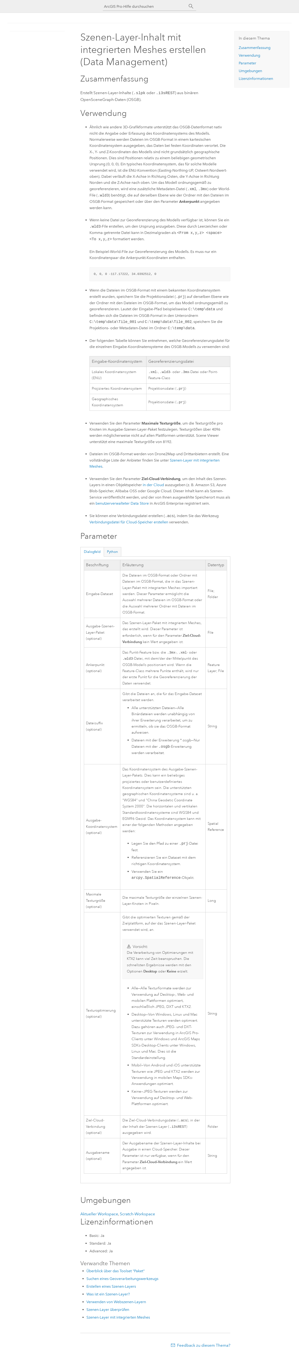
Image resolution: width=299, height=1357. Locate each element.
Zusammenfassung (255, 47)
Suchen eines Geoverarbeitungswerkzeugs (122, 1281)
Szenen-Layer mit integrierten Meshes (118, 1319)
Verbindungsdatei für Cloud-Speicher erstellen (128, 522)
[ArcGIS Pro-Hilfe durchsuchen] (145, 6)
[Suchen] (191, 6)
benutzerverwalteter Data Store (122, 504)
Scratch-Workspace (137, 1216)
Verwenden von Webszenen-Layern (116, 1304)
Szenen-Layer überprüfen (107, 1312)
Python (112, 552)
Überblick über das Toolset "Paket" (115, 1273)
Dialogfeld (92, 552)
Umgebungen (250, 71)
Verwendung (249, 55)
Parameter (247, 63)
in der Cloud (153, 485)
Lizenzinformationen (256, 78)
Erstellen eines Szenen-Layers (111, 1289)
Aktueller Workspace (99, 1216)
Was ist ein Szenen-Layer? (108, 1296)
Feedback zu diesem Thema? (203, 1347)
